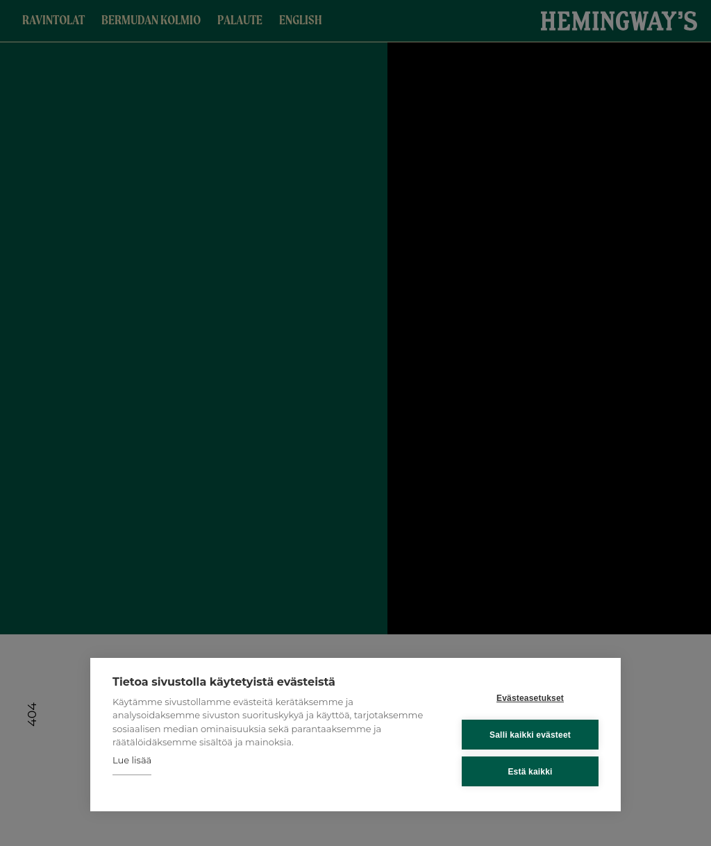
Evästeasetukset (530, 698)
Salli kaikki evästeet (530, 735)
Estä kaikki (530, 772)
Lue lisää (131, 759)
